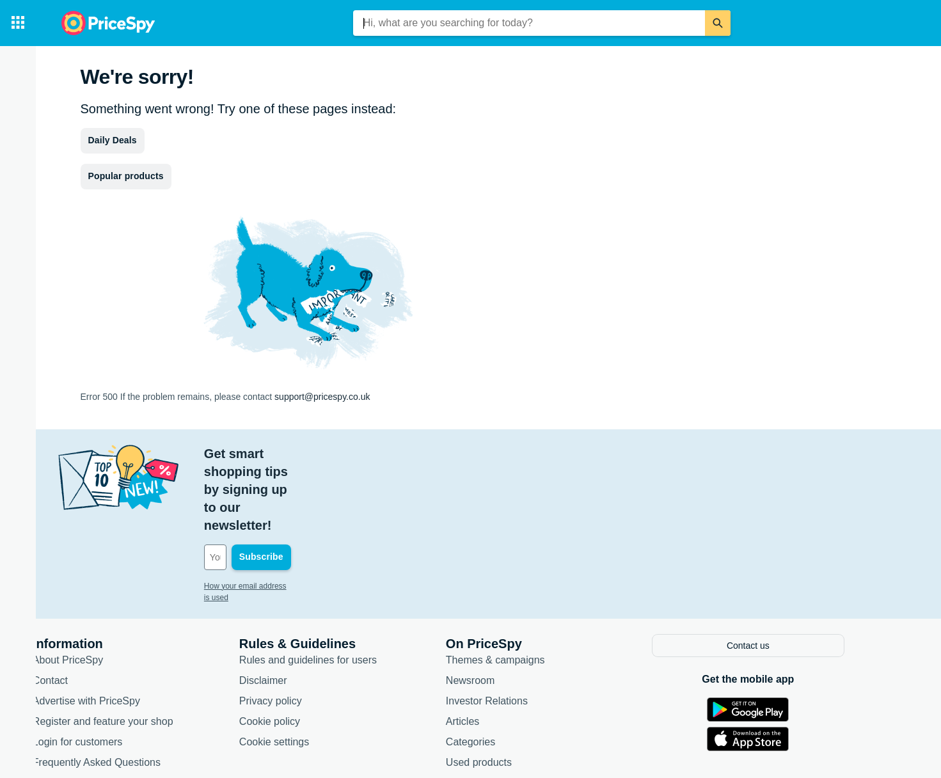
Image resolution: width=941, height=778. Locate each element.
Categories (503, 668)
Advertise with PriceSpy (119, 627)
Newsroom (502, 606)
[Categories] (18, 23)
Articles (495, 647)
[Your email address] (323, 485)
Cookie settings (307, 668)
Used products (511, 688)
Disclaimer (296, 606)
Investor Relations (519, 627)
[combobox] (529, 23)
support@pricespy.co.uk (322, 397)
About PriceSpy (100, 586)
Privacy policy (303, 627)
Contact (82, 606)
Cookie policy (302, 647)
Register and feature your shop (135, 647)
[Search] (718, 23)
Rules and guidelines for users (340, 586)
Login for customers (110, 668)
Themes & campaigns (528, 586)
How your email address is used (291, 514)
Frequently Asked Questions (129, 688)
